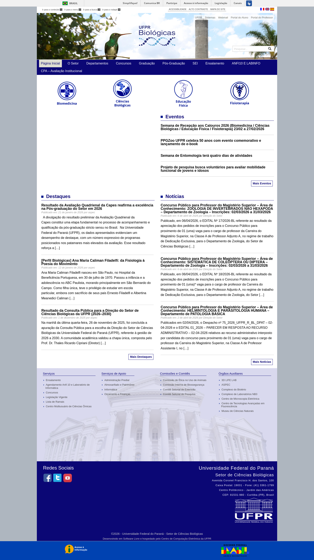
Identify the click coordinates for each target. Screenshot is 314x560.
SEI (195, 63)
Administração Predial (116, 380)
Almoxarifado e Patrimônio (119, 384)
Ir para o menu (72, 9)
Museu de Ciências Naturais (237, 410)
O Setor (73, 63)
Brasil (73, 3)
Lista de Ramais (55, 401)
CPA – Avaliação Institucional (61, 71)
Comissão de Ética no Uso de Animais (184, 380)
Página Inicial (50, 63)
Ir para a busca (91, 9)
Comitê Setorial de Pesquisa (179, 394)
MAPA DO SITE (217, 9)
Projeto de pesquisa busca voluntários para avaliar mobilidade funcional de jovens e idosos (213, 169)
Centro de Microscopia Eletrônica (240, 398)
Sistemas (210, 17)
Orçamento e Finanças (117, 394)
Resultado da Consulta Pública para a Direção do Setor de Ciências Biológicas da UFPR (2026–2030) (90, 312)
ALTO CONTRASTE (198, 9)
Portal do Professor (262, 17)
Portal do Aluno (239, 17)
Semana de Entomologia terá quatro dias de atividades (206, 156)
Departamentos (97, 63)
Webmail (223, 17)
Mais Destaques (141, 356)
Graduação (147, 63)
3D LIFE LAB (229, 380)
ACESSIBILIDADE (177, 9)
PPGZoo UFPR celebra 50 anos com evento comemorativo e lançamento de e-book (211, 142)
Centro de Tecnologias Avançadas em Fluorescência (242, 405)
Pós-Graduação (173, 63)
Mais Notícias (262, 361)
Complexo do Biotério (233, 389)
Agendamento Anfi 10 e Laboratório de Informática (67, 386)
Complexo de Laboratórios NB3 (239, 394)
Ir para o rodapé (111, 9)
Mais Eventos (262, 183)
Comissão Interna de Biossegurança (183, 384)
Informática (110, 389)
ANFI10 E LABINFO (246, 63)
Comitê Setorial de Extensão (179, 389)
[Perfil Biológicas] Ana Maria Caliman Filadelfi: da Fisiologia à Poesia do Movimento (93, 262)
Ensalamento (214, 63)
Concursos (123, 63)
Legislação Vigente (56, 397)
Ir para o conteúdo (52, 9)
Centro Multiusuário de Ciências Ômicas (69, 406)
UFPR (198, 17)
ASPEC (225, 384)
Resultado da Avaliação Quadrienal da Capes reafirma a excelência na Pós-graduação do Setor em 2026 (97, 207)
